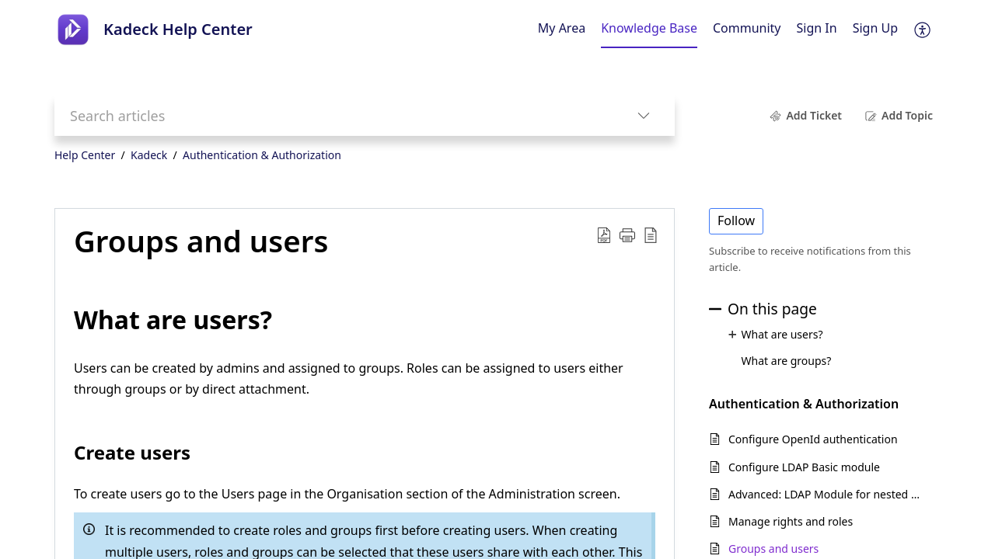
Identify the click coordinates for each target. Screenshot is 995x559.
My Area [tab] (561, 27)
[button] (627, 234)
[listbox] (644, 115)
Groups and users (201, 241)
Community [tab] (747, 27)
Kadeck (149, 155)
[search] (333, 115)
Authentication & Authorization (262, 155)
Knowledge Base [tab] (649, 27)
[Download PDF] (604, 234)
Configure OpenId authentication (813, 439)
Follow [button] (736, 220)
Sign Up (875, 27)
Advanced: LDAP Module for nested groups (826, 494)
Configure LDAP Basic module (804, 467)
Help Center (84, 155)
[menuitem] (817, 29)
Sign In (817, 27)
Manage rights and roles (790, 521)
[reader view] (650, 234)
